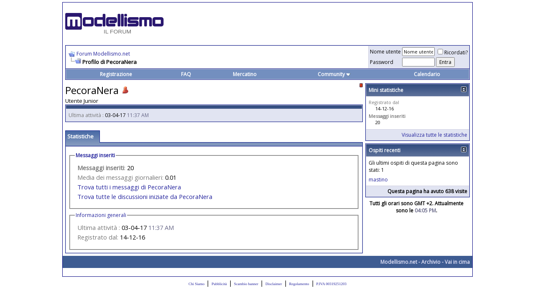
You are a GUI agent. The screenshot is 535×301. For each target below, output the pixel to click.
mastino (378, 179)
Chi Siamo (196, 284)
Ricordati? (453, 52)
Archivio (431, 261)
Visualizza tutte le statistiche (434, 134)
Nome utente (385, 51)
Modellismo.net (398, 261)
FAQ (186, 74)
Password (381, 62)
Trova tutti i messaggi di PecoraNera (129, 187)
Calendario (427, 74)
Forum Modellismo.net (103, 53)
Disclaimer (273, 284)
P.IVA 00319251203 (331, 284)
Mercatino (245, 74)
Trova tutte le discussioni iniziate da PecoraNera (144, 196)
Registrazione (116, 74)
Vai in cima (457, 261)
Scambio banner (246, 284)
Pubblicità (219, 284)
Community (334, 74)
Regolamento (299, 284)
